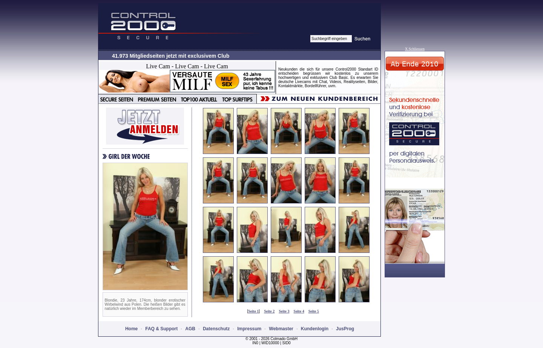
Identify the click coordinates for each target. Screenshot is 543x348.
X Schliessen (415, 49)
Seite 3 (284, 311)
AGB (190, 328)
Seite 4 (299, 311)
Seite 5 (313, 311)
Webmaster (281, 328)
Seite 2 (269, 311)
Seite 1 (253, 311)
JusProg (345, 328)
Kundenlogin (314, 328)
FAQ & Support (161, 328)
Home (131, 328)
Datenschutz (216, 328)
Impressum (249, 328)
